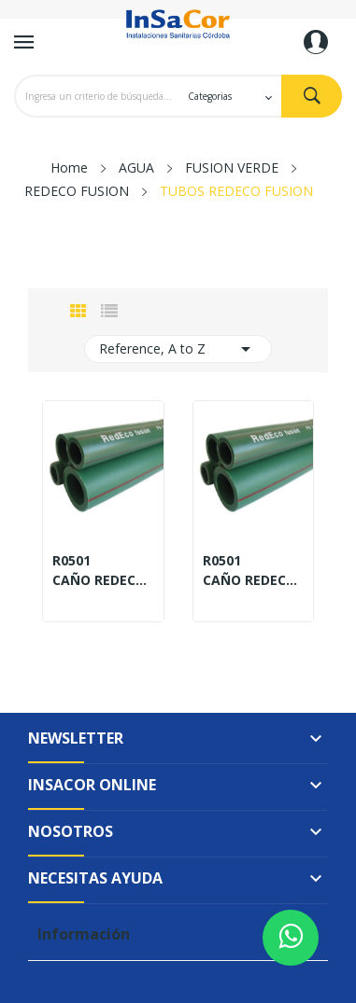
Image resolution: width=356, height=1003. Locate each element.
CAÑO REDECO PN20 (254, 580)
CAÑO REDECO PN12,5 (103, 580)
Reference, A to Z (178, 349)
